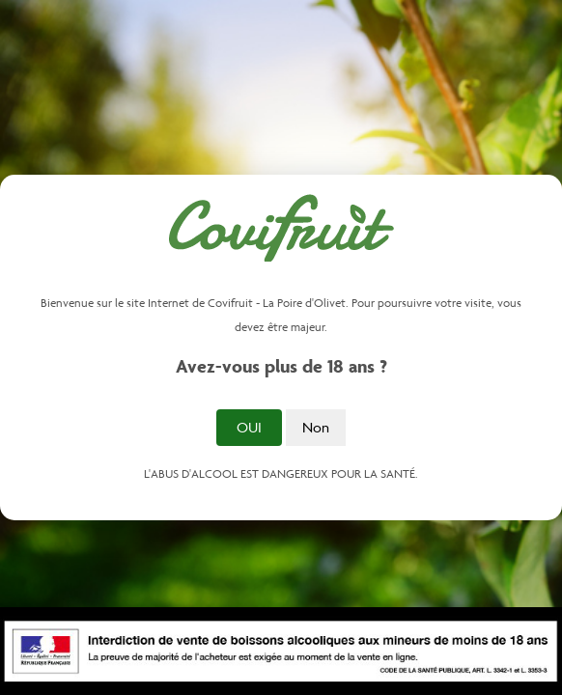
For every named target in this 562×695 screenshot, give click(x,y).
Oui (249, 427)
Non (315, 427)
